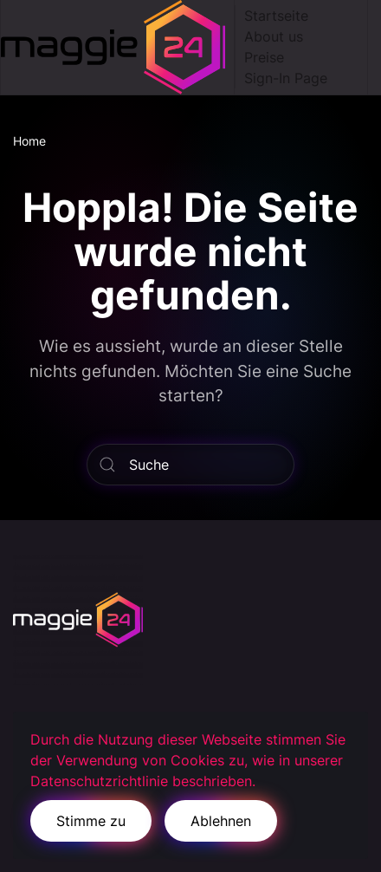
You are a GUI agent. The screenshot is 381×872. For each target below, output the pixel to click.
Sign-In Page (285, 78)
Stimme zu (91, 821)
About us (273, 36)
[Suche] (190, 464)
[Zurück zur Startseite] (118, 47)
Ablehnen (220, 821)
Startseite (276, 15)
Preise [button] (264, 57)
